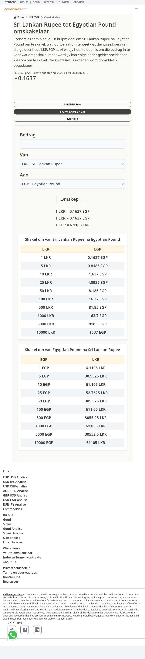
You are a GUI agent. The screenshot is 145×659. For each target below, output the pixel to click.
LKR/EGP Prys (72, 104)
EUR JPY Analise (14, 504)
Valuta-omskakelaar (17, 553)
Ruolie (23, 2)
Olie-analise (11, 538)
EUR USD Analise (15, 477)
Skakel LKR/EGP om (72, 111)
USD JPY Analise (14, 482)
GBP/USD (78, 2)
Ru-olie (8, 515)
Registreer (10, 581)
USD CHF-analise (15, 486)
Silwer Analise (13, 533)
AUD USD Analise (15, 491)
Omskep (71, 199)
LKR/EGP (34, 17)
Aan (24, 175)
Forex (19, 17)
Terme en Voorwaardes (20, 572)
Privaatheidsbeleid (16, 568)
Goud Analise (12, 529)
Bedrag (28, 135)
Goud (36, 2)
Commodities (12, 509)
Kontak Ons (11, 577)
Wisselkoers (12, 548)
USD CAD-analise (15, 500)
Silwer (7, 524)
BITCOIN (49, 2)
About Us (9, 562)
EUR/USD (64, 2)
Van (24, 155)
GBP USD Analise (15, 495)
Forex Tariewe (12, 542)
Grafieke (72, 119)
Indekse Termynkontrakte (22, 557)
